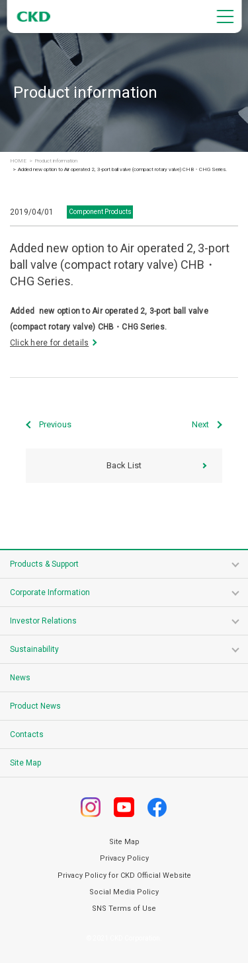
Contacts (27, 734)
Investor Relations (43, 620)
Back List (124, 465)
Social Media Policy (124, 892)
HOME (18, 161)
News (20, 677)
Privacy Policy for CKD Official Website (124, 875)
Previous (55, 424)
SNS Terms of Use (124, 908)
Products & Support (44, 564)
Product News (35, 706)
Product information (55, 161)
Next (200, 424)
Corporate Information (50, 592)
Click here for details (49, 342)
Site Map (25, 762)
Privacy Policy (124, 858)
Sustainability (34, 649)
